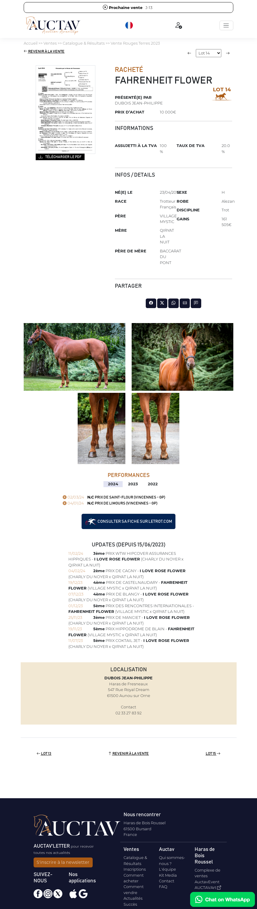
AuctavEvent (207, 881)
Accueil (30, 43)
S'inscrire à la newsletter (63, 862)
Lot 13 (44, 754)
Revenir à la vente (44, 52)
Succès (130, 904)
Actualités (133, 898)
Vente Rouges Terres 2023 (135, 43)
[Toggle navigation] (226, 25)
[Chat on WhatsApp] (222, 899)
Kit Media (168, 875)
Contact (166, 880)
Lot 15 (213, 754)
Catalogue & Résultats (84, 43)
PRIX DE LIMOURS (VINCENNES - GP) (110, 503)
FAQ (163, 886)
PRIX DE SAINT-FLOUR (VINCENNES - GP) (114, 497)
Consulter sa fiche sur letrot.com (128, 522)
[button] (129, 25)
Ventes (50, 43)
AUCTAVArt (208, 887)
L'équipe (167, 869)
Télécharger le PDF (60, 156)
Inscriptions (135, 869)
